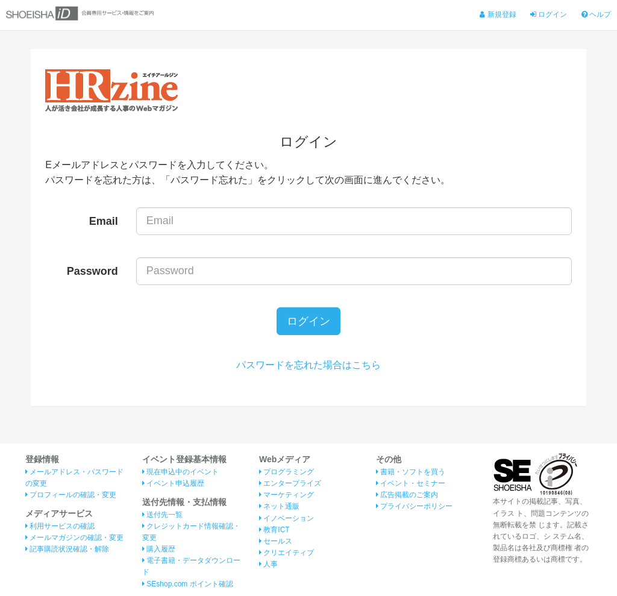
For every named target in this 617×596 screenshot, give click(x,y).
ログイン (548, 14)
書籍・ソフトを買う (410, 472)
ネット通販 (279, 506)
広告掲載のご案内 (407, 495)
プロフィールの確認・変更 (70, 495)
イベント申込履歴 (173, 483)
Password (92, 271)
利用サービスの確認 (60, 526)
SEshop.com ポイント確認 (187, 584)
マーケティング (286, 495)
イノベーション (286, 518)
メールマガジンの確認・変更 (74, 537)
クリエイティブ (286, 552)
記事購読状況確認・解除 (67, 549)
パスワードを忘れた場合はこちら (308, 365)
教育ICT (274, 529)
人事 (268, 564)
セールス (275, 541)
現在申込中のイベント (180, 472)
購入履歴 (158, 549)
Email (103, 221)
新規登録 (498, 14)
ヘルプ (596, 14)
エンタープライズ (290, 483)
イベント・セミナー (410, 483)
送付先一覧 (162, 514)
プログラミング (286, 472)
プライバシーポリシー (414, 506)
